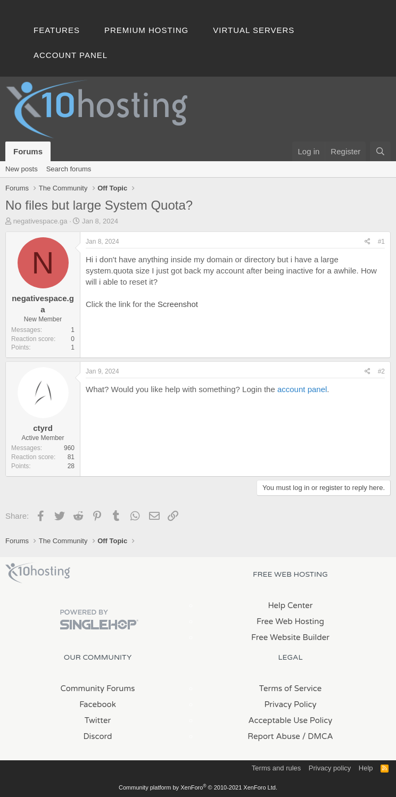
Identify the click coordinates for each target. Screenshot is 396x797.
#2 (381, 371)
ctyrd (43, 428)
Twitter (98, 720)
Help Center (290, 605)
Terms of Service (290, 688)
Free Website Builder (290, 637)
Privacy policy (330, 768)
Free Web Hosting (290, 621)
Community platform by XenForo (198, 787)
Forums (28, 151)
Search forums (69, 169)
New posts (21, 169)
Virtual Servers (253, 30)
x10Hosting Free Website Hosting (37, 573)
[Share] (367, 242)
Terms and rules (276, 768)
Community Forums (98, 688)
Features (57, 30)
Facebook (97, 704)
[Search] (380, 151)
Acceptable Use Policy (291, 720)
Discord (97, 736)
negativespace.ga (40, 221)
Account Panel (71, 55)
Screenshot (178, 304)
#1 (381, 241)
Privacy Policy (290, 704)
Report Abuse (274, 736)
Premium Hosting (146, 30)
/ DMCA (317, 736)
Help (366, 768)
